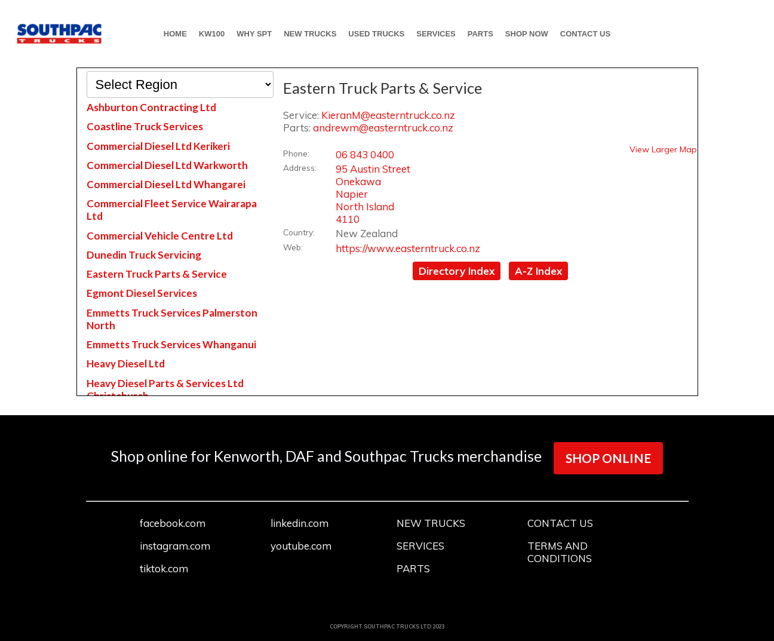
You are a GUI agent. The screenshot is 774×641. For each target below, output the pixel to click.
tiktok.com (164, 568)
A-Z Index (538, 271)
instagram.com (175, 545)
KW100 (212, 33)
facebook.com (172, 523)
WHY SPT (254, 33)
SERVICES (436, 33)
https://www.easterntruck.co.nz (408, 248)
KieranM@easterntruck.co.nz (388, 115)
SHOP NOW (526, 33)
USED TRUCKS (376, 33)
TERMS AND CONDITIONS (559, 552)
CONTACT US (585, 33)
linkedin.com (299, 523)
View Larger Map (663, 149)
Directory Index (456, 271)
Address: (300, 167)
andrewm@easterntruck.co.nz (383, 127)
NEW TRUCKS (310, 33)
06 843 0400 (365, 154)
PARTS (480, 33)
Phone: (296, 153)
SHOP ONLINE (608, 457)
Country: (299, 232)
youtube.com (301, 545)
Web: (293, 247)
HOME (175, 33)
